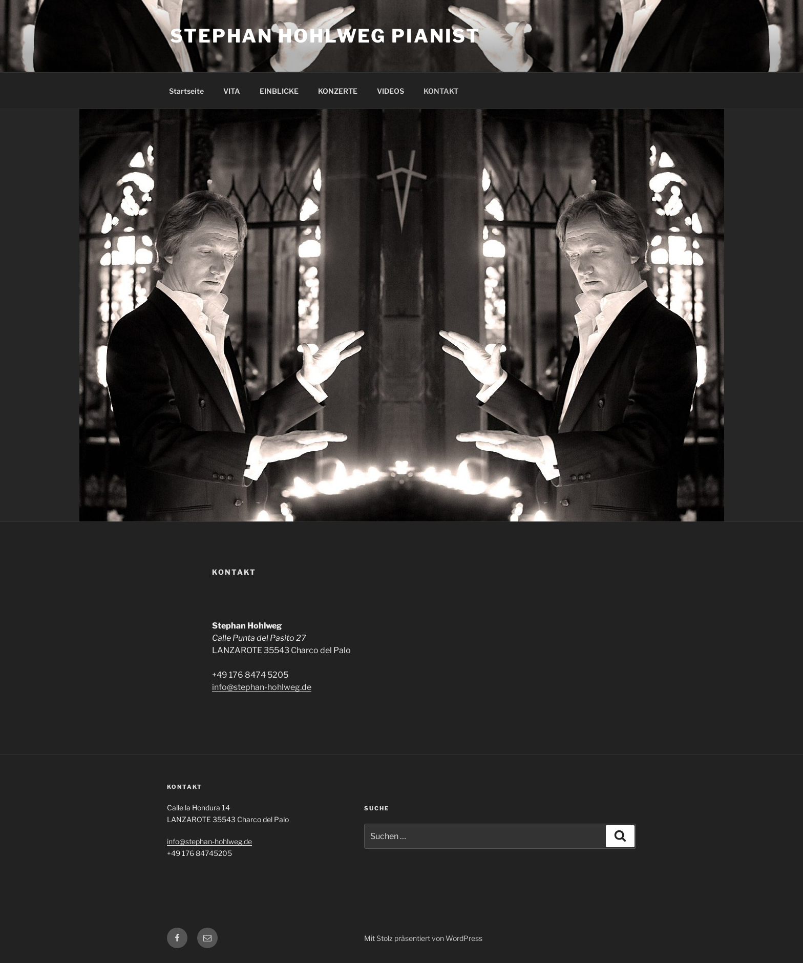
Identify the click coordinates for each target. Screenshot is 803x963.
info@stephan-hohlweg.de (261, 687)
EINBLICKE (279, 91)
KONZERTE (337, 91)
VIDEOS (390, 91)
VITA (231, 91)
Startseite (186, 91)
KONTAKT (441, 91)
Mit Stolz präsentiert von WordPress (423, 938)
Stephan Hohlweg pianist (325, 36)
